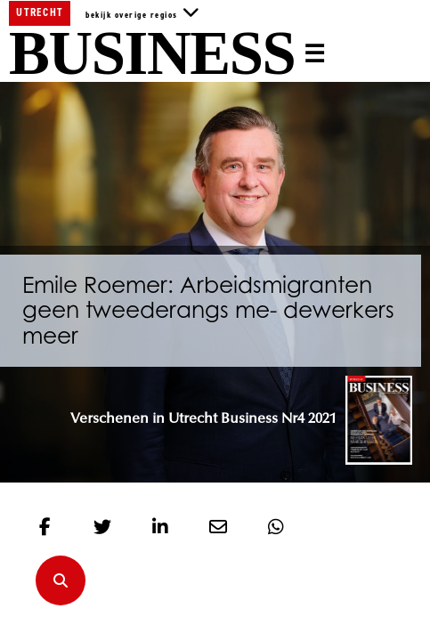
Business (152, 54)
